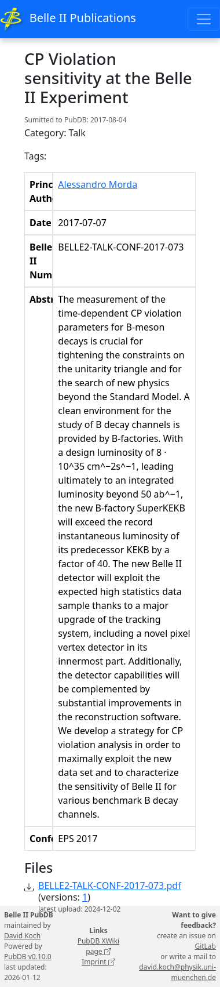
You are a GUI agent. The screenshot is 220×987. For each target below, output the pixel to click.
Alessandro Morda (97, 184)
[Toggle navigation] (204, 19)
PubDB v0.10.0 (28, 956)
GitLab (205, 946)
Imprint (98, 962)
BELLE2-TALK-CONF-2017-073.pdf (109, 885)
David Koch (22, 936)
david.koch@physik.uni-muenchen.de (177, 972)
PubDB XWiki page (99, 946)
